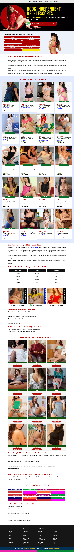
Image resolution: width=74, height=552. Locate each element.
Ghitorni (54, 542)
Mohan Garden (55, 532)
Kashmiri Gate (11, 528)
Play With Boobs (13, 49)
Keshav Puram (25, 530)
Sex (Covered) (30, 37)
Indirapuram (17, 421)
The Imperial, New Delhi (15, 489)
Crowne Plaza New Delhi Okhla (58, 497)
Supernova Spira (26, 538)
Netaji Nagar (40, 538)
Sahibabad (25, 543)
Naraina (10, 530)
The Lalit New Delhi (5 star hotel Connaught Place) (58, 492)
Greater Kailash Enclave (13, 536)
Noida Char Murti (41, 528)
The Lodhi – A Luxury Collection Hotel (30, 492)
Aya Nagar (54, 543)
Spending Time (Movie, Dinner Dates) (30, 42)
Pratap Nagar (55, 538)
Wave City (39, 532)
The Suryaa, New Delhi (29, 497)
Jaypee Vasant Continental (44, 500)
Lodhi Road (54, 530)
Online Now (10, 101)
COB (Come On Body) (13, 39)
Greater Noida (56, 1)
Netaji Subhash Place (41, 539)
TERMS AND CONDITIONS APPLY (54, 548)
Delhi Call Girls (35, 1)
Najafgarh (39, 535)
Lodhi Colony (25, 531)
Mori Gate (39, 534)
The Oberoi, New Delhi (58, 489)
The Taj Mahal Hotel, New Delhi (29, 489)
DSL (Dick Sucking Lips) (31, 39)
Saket (51, 1)
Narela (39, 536)
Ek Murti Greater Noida (27, 545)
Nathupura (54, 545)
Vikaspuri (17, 366)
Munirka (17, 393)
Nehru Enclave (55, 534)
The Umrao (58, 500)
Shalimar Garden (26, 542)
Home (30, 1)
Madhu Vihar (25, 532)
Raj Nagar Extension (17, 449)
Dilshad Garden (11, 534)
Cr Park (56, 366)
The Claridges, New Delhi (44, 495)
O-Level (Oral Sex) (31, 47)
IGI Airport (54, 528)
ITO (9, 539)
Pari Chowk (40, 531)
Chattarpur (10, 531)
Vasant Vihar (37, 393)
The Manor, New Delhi (30, 500)
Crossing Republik (56, 421)
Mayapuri (24, 535)
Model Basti (55, 531)
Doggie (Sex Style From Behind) (13, 45)
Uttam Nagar (37, 366)
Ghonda (10, 535)
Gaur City (56, 449)
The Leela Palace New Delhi (44, 489)
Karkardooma (40, 543)
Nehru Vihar (55, 536)
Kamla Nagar (11, 542)
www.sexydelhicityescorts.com (30, 548)
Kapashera (25, 539)
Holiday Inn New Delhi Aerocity (15, 500)
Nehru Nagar (55, 535)
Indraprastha (11, 538)
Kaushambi (37, 449)
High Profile (46, 1)
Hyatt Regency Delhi (15, 495)
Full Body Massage (13, 47)
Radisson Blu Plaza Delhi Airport (15, 497)
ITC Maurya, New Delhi (15, 491)
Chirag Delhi (25, 528)
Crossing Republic (41, 530)
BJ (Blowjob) (13, 37)
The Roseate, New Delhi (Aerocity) (29, 495)
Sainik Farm (55, 539)
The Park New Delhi (58, 495)
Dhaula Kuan (56, 393)
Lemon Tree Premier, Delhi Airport (44, 497)
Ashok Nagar (11, 532)
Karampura (10, 543)
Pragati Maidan (40, 542)
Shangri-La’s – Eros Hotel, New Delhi (44, 491)
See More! (31, 49)
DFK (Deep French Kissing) (13, 41)
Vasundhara (37, 421)
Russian (40, 1)
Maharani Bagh (25, 534)
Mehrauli (24, 536)
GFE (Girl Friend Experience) (31, 45)
